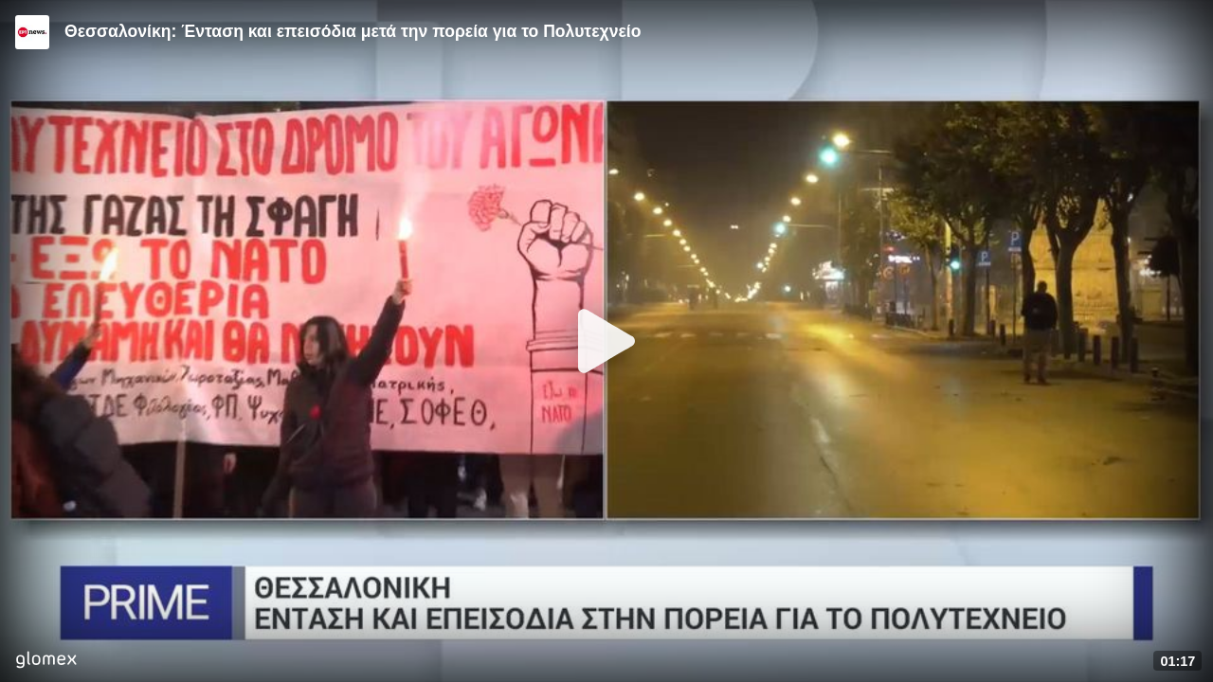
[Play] (606, 341)
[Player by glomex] (46, 662)
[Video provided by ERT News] (32, 32)
